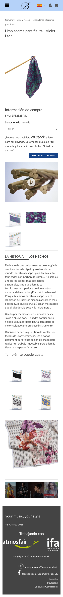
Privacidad (52, 583)
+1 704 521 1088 (14, 524)
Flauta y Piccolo (23, 20)
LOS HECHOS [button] (38, 256)
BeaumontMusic (38, 567)
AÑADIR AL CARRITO (43, 155)
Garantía (53, 579)
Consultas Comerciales (46, 586)
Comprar (9, 20)
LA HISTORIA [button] (14, 256)
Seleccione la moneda (17, 122)
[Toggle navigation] (7, 6)
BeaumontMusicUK (38, 574)
